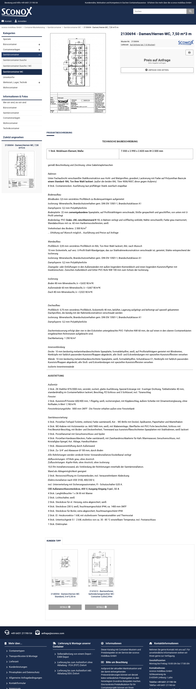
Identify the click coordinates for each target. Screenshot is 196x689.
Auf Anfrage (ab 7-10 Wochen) (142, 45)
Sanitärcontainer (11, 54)
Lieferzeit (12, 661)
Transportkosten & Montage (22, 656)
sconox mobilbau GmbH (181, 3)
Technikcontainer (11, 128)
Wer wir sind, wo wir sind (14, 102)
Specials (7, 39)
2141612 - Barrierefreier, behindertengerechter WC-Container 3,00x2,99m (102, 594)
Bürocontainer (10, 44)
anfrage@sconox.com (49, 632)
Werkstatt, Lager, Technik (15, 82)
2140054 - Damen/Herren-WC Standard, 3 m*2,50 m (65, 595)
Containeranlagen (11, 49)
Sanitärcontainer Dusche (14, 60)
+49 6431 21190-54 (18, 632)
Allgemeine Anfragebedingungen (24, 677)
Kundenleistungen (16, 667)
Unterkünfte (8, 77)
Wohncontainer (10, 87)
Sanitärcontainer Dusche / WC (17, 66)
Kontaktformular (16, 683)
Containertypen (15, 651)
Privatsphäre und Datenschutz (22, 672)
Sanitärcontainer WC (13, 72)
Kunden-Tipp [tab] (54, 541)
